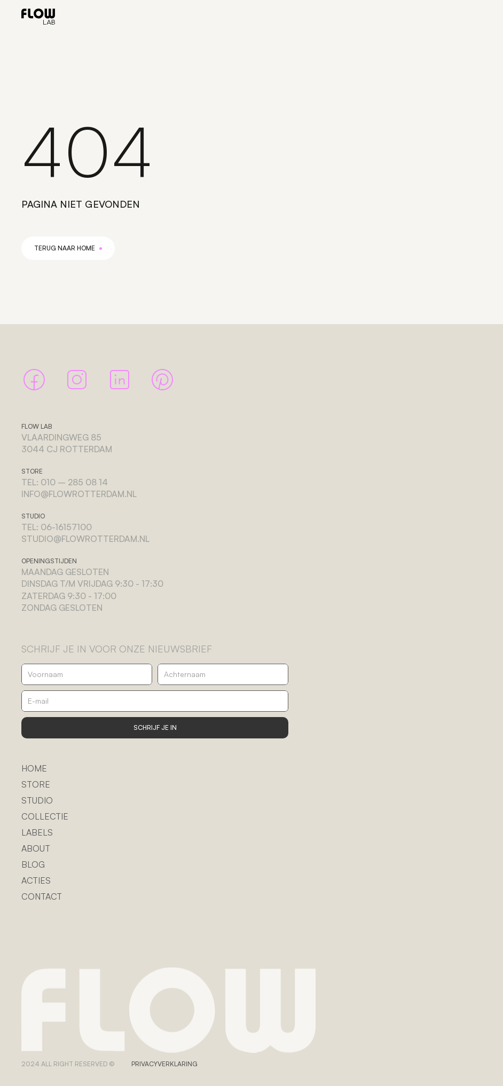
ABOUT (35, 848)
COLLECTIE (44, 816)
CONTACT (41, 896)
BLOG (33, 864)
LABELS (37, 832)
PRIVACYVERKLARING (164, 1064)
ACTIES (36, 880)
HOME (34, 768)
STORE (35, 784)
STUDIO (37, 800)
